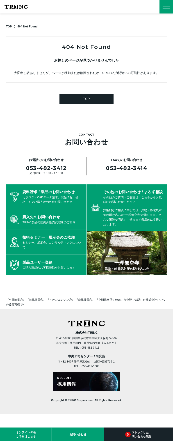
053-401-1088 (90, 366)
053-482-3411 (90, 347)
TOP (9, 26)
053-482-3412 (46, 168)
